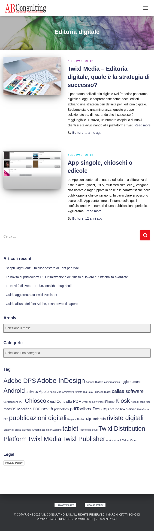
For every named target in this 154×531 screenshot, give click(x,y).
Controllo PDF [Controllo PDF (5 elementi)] (69, 401)
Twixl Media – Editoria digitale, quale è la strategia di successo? (109, 77)
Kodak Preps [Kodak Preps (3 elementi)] (138, 401)
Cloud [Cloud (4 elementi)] (51, 401)
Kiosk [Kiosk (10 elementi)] (122, 400)
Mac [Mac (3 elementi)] (148, 401)
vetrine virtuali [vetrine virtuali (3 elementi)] (113, 440)
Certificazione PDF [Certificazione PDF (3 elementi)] (13, 401)
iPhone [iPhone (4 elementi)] (109, 401)
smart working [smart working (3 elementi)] (53, 429)
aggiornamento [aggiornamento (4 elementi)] (131, 382)
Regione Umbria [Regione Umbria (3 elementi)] (76, 419)
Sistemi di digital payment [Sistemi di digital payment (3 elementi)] (17, 429)
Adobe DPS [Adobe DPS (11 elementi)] (19, 380)
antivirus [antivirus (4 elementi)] (32, 392)
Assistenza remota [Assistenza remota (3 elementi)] (72, 392)
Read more (142, 125)
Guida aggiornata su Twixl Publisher (31, 295)
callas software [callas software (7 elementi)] (128, 391)
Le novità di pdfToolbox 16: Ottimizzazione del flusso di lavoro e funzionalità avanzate (67, 277)
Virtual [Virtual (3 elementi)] (125, 440)
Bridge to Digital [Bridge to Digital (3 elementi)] (102, 392)
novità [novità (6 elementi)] (47, 408)
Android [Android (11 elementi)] (14, 390)
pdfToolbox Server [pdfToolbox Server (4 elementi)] (123, 409)
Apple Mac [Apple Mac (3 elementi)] (55, 392)
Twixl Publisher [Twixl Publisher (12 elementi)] (83, 438)
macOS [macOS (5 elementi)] (9, 409)
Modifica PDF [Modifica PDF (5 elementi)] (29, 409)
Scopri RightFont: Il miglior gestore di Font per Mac (42, 268)
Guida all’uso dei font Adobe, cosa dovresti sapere (42, 304)
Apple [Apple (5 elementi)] (44, 391)
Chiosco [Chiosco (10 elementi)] (35, 400)
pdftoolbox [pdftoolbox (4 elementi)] (61, 409)
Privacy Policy (14, 462)
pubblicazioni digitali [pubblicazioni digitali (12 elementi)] (37, 417)
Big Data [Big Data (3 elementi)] (88, 392)
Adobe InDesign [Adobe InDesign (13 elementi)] (61, 380)
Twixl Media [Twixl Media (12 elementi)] (44, 438)
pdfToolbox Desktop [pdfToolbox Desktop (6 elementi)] (89, 408)
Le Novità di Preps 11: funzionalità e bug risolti (39, 286)
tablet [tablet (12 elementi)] (70, 428)
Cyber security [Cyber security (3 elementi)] (89, 401)
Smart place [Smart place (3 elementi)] (38, 429)
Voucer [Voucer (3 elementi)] (134, 440)
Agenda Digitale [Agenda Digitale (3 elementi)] (94, 382)
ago (93, 132)
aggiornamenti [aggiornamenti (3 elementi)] (112, 382)
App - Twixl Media (81, 61)
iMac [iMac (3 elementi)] (101, 401)
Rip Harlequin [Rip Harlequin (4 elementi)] (96, 419)
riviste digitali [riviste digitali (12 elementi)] (125, 417)
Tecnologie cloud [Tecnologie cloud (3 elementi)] (88, 429)
